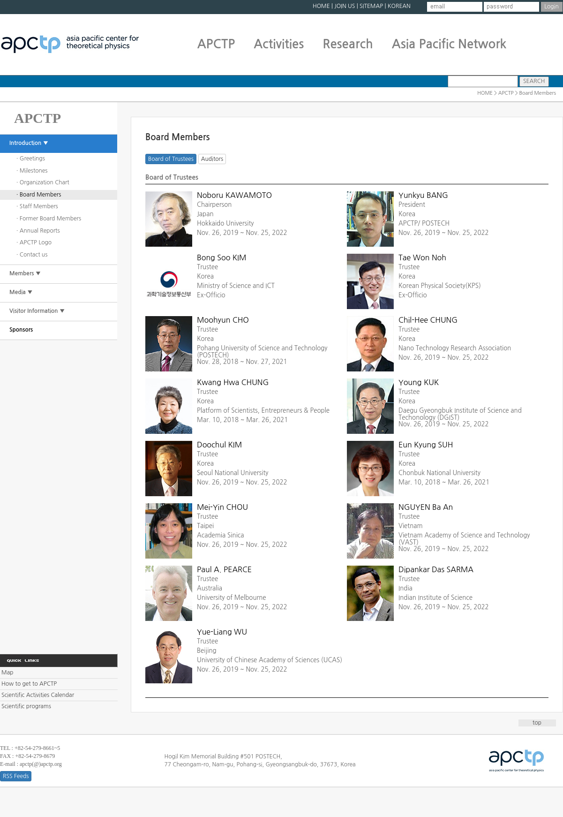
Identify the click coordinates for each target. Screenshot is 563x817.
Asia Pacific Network (449, 44)
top (537, 723)
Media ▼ (21, 292)
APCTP (216, 44)
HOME (321, 6)
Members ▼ (25, 273)
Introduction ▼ (28, 143)
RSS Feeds (16, 776)
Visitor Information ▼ (37, 311)
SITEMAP (371, 6)
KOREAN (399, 6)
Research (348, 44)
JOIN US (344, 6)
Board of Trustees (171, 159)
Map (7, 672)
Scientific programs (26, 706)
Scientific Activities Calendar (37, 695)
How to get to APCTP (29, 684)
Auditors (212, 159)
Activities (279, 44)
